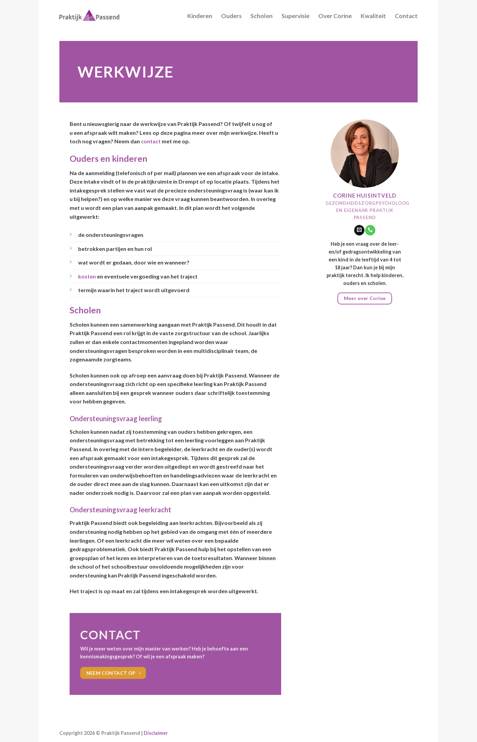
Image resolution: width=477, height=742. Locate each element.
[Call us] (370, 230)
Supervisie (295, 15)
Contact (406, 15)
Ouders (231, 15)
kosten (87, 276)
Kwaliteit (373, 15)
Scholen (261, 15)
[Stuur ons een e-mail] (359, 230)
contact (151, 141)
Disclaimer (156, 733)
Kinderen (199, 15)
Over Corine (335, 15)
